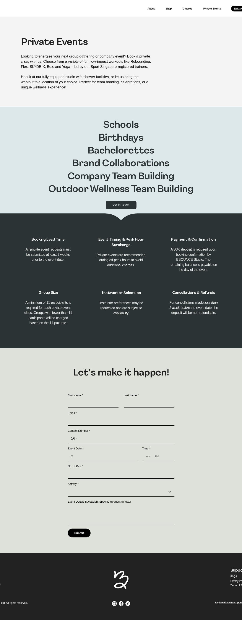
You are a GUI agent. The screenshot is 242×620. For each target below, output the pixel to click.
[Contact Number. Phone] (125, 438)
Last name (131, 395)
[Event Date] (71, 456)
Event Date (76, 448)
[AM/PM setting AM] (157, 456)
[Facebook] (121, 603)
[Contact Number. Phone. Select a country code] (74, 438)
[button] (168, 9)
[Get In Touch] (121, 205)
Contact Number (79, 431)
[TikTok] (127, 603)
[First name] (92, 403)
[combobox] (121, 492)
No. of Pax (75, 466)
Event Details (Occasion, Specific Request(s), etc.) (99, 501)
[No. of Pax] (120, 474)
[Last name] (148, 403)
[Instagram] (114, 603)
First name (75, 395)
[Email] (120, 421)
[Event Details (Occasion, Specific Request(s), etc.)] (121, 515)
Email (72, 413)
